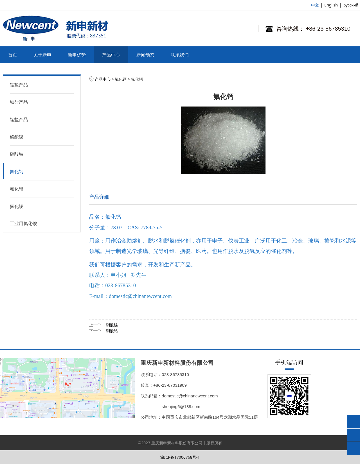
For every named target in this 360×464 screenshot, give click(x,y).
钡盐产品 (19, 102)
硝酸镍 (16, 136)
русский (350, 5)
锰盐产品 (19, 119)
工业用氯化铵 (23, 223)
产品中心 (111, 55)
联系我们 (180, 55)
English (331, 5)
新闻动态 (145, 55)
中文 (315, 5)
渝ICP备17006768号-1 (180, 457)
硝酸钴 (16, 154)
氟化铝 (16, 189)
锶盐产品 (19, 85)
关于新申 (42, 55)
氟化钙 (16, 171)
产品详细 (99, 196)
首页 (12, 55)
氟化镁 (16, 206)
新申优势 (77, 55)
